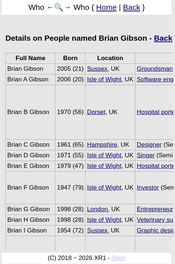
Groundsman (155, 68)
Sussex (97, 68)
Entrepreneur (155, 209)
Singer (146, 155)
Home (106, 7)
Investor (148, 187)
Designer (149, 144)
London (97, 209)
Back (131, 7)
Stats (118, 257)
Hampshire (102, 144)
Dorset (96, 112)
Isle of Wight (104, 79)
